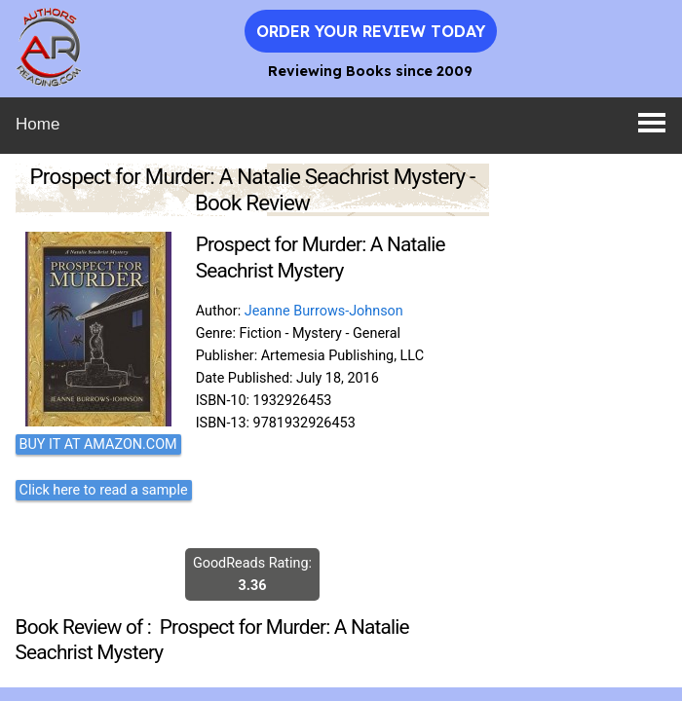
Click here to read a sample (103, 490)
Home (37, 124)
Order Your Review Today (370, 31)
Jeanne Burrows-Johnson (324, 311)
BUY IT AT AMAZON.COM (98, 444)
